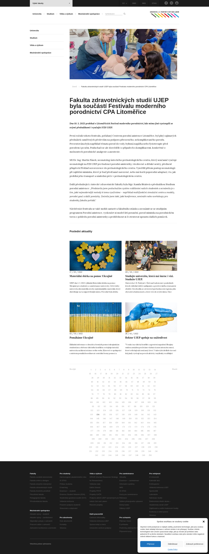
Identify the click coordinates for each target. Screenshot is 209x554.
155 (91, 423)
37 (143, 378)
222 (103, 447)
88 (92, 398)
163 (142, 423)
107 (136, 402)
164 (148, 423)
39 (154, 378)
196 (142, 435)
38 (149, 378)
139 (129, 414)
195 (136, 435)
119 (141, 406)
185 (142, 431)
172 (129, 427)
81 (120, 394)
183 (129, 431)
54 (103, 386)
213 (117, 443)
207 (146, 439)
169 (111, 427)
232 (96, 451)
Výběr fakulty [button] (51, 3)
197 (149, 435)
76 (92, 394)
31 (109, 378)
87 (154, 394)
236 (123, 451)
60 (137, 386)
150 (130, 418)
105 (123, 402)
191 (110, 435)
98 (149, 398)
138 (123, 414)
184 (135, 431)
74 (149, 390)
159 (116, 423)
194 (129, 435)
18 (106, 374)
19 (111, 374)
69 (121, 390)
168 (104, 427)
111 (93, 406)
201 (106, 439)
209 (91, 443)
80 (115, 394)
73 (143, 390)
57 (120, 386)
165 (155, 423)
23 (134, 374)
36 (137, 378)
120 (147, 406)
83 (132, 394)
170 (117, 427)
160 (123, 423)
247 (130, 455)
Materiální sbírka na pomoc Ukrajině (91, 276)
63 (154, 386)
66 (104, 390)
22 (128, 374)
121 (153, 406)
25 (145, 374)
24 (139, 374)
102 (104, 402)
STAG (154, 3)
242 (96, 455)
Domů (74, 87)
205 (133, 439)
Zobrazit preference (194, 544)
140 (136, 414)
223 (109, 447)
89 (97, 398)
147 (111, 418)
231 (90, 451)
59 (132, 386)
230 (156, 447)
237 (129, 451)
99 (155, 398)
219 (155, 443)
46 (126, 382)
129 (136, 410)
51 (155, 382)
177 (92, 431)
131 (149, 410)
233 (103, 451)
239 (142, 451)
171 (123, 427)
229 (149, 447)
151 (136, 418)
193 (123, 435)
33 (120, 378)
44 (115, 382)
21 (123, 374)
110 (155, 402)
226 (129, 447)
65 (98, 390)
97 (143, 398)
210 (98, 443)
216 (136, 443)
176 (155, 427)
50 (149, 382)
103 (110, 402)
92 (114, 398)
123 (98, 410)
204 (126, 439)
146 (104, 418)
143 (155, 414)
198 (155, 435)
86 (149, 394)
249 (143, 455)
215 (129, 443)
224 (116, 447)
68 (115, 390)
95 (132, 398)
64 (92, 390)
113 (105, 406)
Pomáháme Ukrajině (81, 337)
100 (91, 402)
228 (142, 447)
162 (135, 423)
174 (142, 427)
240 (149, 451)
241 (156, 451)
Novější (73, 369)
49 (144, 382)
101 (98, 402)
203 (119, 439)
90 (103, 398)
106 (129, 402)
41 (98, 382)
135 (104, 414)
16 (95, 374)
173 (136, 427)
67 (109, 390)
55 (109, 386)
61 (143, 386)
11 (139, 370)
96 (137, 398)
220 (90, 447)
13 (149, 370)
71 (132, 390)
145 (98, 418)
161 (129, 423)
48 (138, 382)
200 (99, 439)
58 (126, 386)
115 (117, 406)
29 (98, 378)
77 (98, 394)
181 (117, 431)
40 (92, 382)
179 (104, 431)
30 (104, 378)
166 (91, 427)
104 (116, 402)
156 (98, 423)
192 (116, 435)
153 (149, 418)
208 (153, 439)
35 (132, 378)
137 (117, 414)
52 (92, 386)
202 (113, 439)
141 (142, 414)
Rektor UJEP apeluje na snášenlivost (146, 337)
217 (142, 443)
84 (137, 394)
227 (136, 447)
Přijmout (150, 544)
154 (155, 418)
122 (92, 410)
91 (109, 398)
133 (91, 414)
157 (104, 423)
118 (135, 406)
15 (90, 374)
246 (123, 455)
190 (104, 435)
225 (123, 447)
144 (91, 418)
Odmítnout (172, 544)
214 (123, 443)
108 (142, 402)
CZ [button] (124, 3)
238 (136, 451)
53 (98, 386)
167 (98, 427)
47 (132, 382)
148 (117, 418)
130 (142, 410)
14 (155, 370)
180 (111, 431)
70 (127, 390)
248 (136, 455)
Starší (174, 369)
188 (91, 435)
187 (155, 431)
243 (103, 455)
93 (120, 398)
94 (126, 398)
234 (109, 451)
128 (129, 410)
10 (134, 370)
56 (115, 386)
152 (142, 418)
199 (93, 439)
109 (149, 402)
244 (109, 455)
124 (104, 410)
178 (98, 431)
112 (99, 406)
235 (116, 451)
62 (149, 386)
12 (144, 370)
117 (129, 406)
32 (115, 378)
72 (138, 390)
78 (104, 394)
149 (123, 418)
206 (139, 439)
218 (148, 443)
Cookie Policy (173, 549)
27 (156, 374)
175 (148, 427)
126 (117, 410)
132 (155, 410)
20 (117, 374)
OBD (134, 3)
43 (109, 382)
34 (126, 378)
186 (148, 431)
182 (123, 431)
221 (97, 447)
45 (121, 382)
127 (123, 410)
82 (126, 394)
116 (123, 406)
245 (116, 455)
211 (105, 443)
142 (148, 414)
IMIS (144, 3)
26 (151, 374)
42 (103, 382)
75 (155, 390)
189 (97, 435)
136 (110, 414)
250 (150, 455)
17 (101, 374)
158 (110, 423)
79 (109, 394)
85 (143, 394)
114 (111, 406)
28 (92, 378)
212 (111, 443)
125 (111, 410)
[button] (203, 521)
